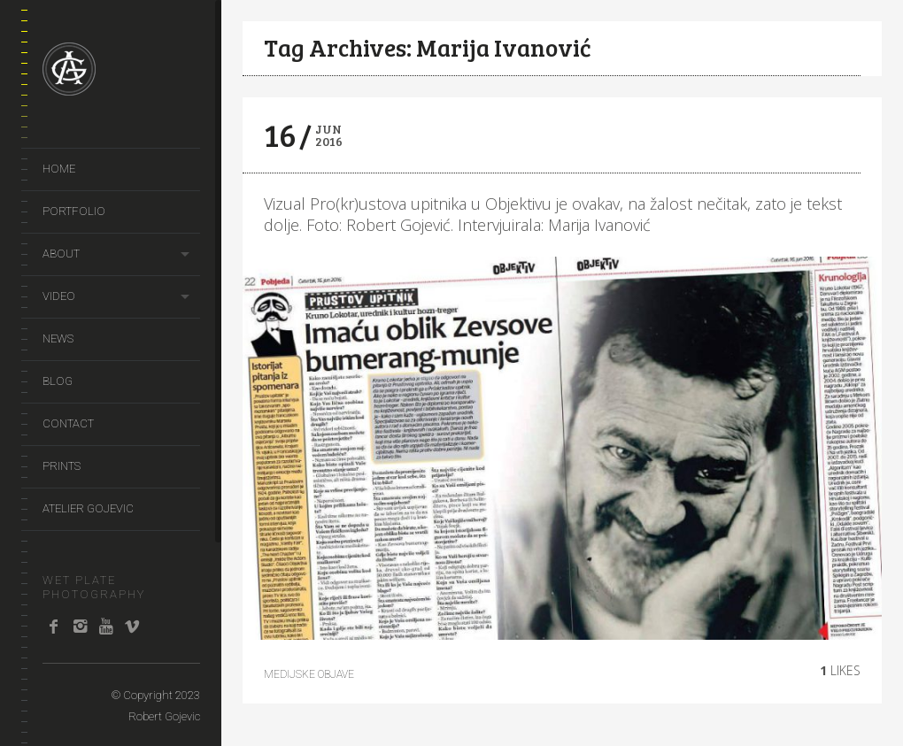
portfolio (73, 211)
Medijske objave (309, 674)
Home (58, 168)
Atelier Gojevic (88, 508)
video (58, 296)
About (61, 253)
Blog (57, 381)
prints (61, 466)
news (57, 338)
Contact (68, 423)
